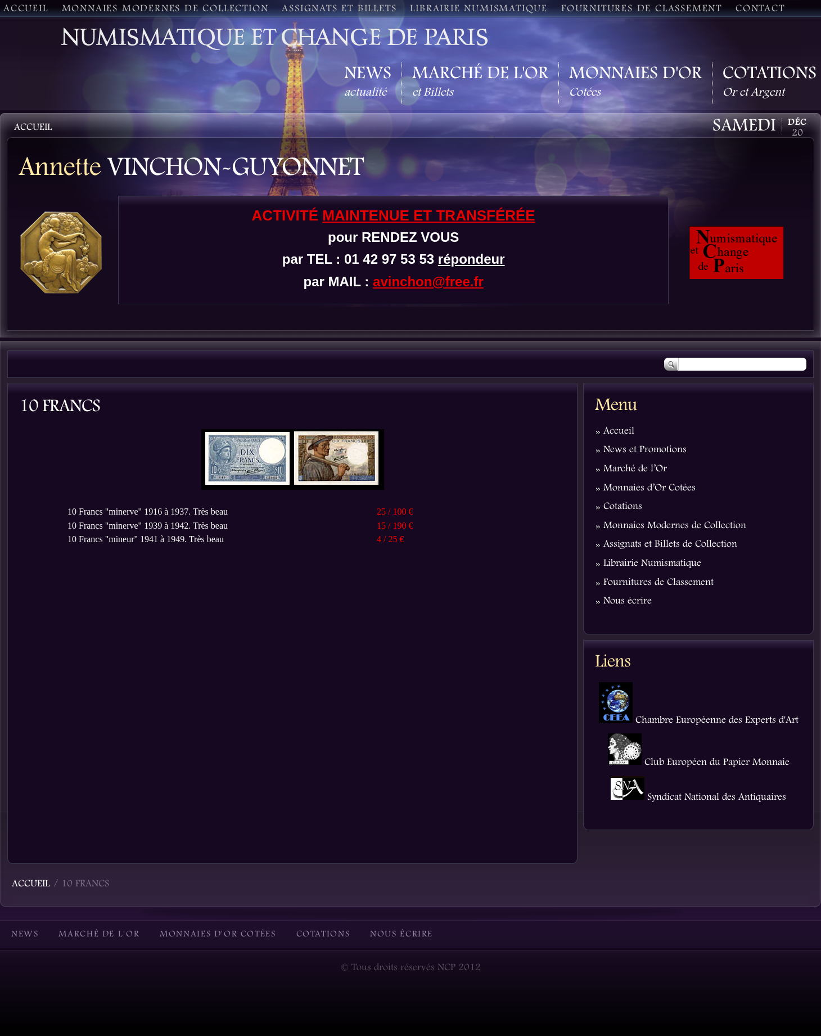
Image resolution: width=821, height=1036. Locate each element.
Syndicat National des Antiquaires (698, 797)
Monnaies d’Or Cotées (649, 488)
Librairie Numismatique (652, 563)
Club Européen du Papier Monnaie (699, 762)
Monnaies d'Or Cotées (218, 934)
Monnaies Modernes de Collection (674, 525)
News (24, 934)
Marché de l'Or (98, 934)
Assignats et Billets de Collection (670, 544)
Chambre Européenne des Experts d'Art (699, 720)
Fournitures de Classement (658, 582)
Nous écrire (627, 601)
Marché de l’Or (635, 469)
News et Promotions (645, 449)
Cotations (622, 506)
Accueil (618, 431)
